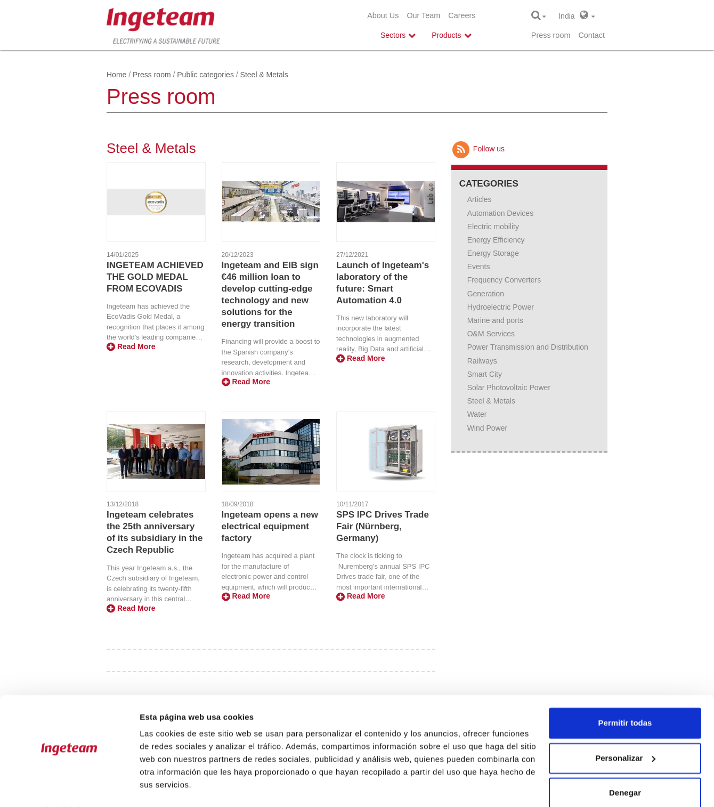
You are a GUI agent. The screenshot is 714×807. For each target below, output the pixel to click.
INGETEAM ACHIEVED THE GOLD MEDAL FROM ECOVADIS (155, 277)
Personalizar (625, 729)
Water (477, 414)
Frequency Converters (504, 280)
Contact (591, 35)
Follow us (478, 148)
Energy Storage (493, 253)
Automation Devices (500, 213)
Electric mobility (493, 226)
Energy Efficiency (496, 240)
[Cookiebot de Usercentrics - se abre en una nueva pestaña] (69, 786)
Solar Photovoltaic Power (508, 387)
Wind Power (487, 428)
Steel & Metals (491, 401)
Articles (479, 199)
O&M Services (491, 333)
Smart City (484, 374)
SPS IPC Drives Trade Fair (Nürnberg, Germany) (382, 526)
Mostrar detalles (171, 785)
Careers (461, 15)
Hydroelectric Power (500, 307)
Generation (485, 293)
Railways (482, 361)
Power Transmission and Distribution (527, 347)
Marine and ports (495, 320)
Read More (131, 346)
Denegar (625, 764)
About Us (383, 15)
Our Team (423, 15)
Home (116, 74)
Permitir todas (625, 694)
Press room (551, 35)
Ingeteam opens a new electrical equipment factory (270, 526)
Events (478, 266)
